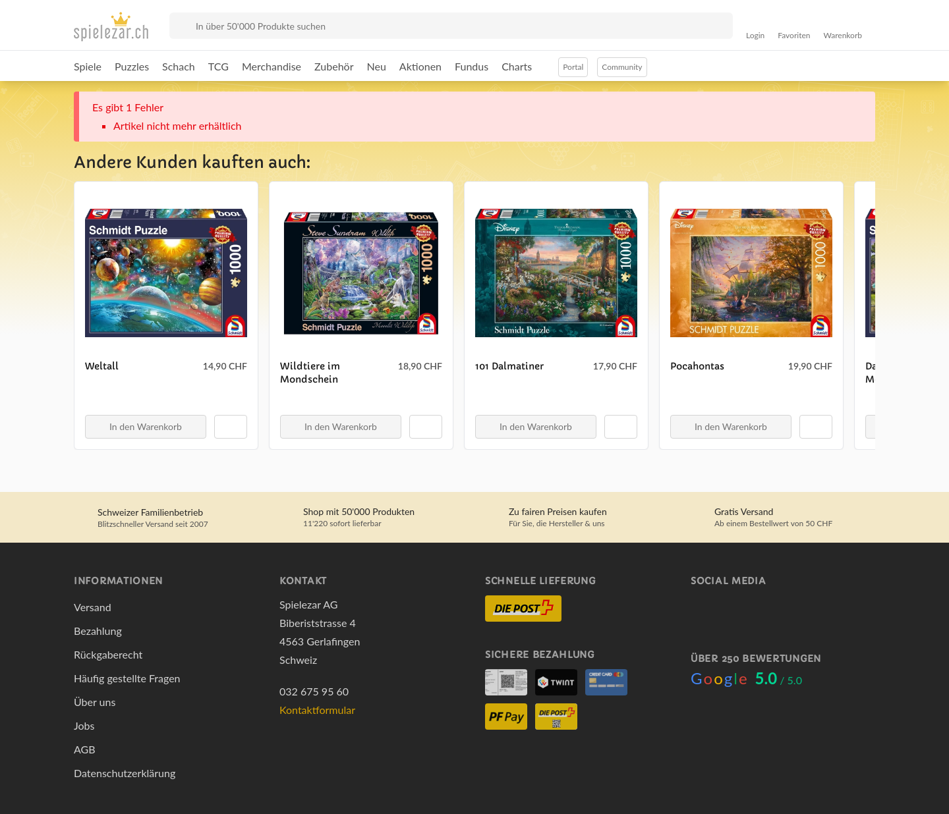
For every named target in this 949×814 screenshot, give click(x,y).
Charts (517, 66)
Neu (376, 66)
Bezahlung (98, 630)
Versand (92, 607)
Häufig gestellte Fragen (127, 678)
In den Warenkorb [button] (145, 426)
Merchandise (271, 66)
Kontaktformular (317, 709)
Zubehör (333, 66)
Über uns (94, 701)
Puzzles (132, 66)
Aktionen (420, 66)
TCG (218, 66)
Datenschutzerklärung (124, 773)
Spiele (87, 66)
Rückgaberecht (108, 654)
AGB (85, 749)
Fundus (471, 66)
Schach (178, 66)
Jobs (84, 725)
